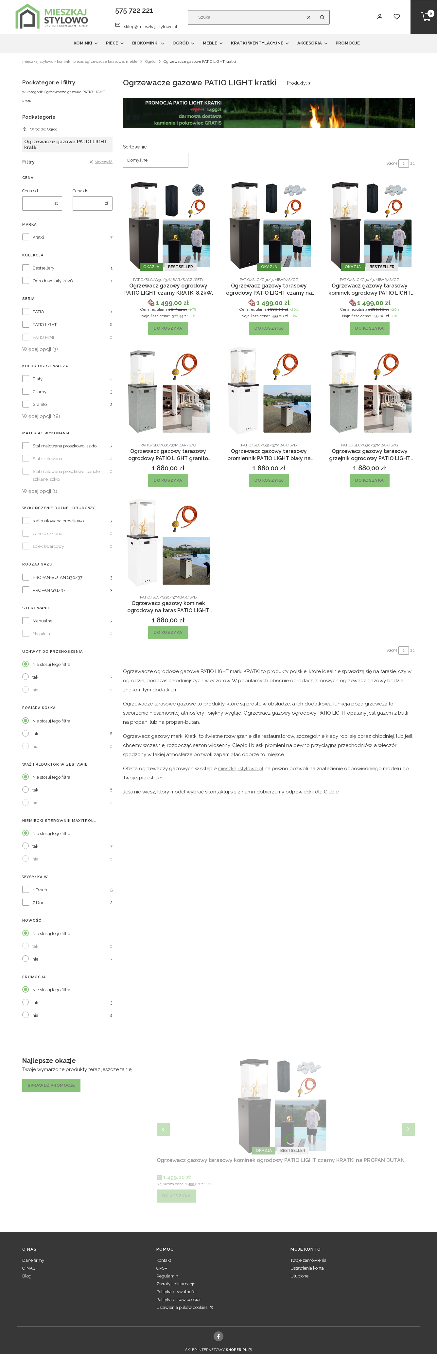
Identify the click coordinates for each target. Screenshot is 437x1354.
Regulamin (167, 1276)
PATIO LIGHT (45, 324)
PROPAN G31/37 (49, 590)
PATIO (38, 311)
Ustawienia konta (307, 1268)
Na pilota (41, 633)
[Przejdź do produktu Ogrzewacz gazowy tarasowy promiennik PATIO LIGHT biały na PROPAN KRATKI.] (269, 390)
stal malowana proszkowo (58, 520)
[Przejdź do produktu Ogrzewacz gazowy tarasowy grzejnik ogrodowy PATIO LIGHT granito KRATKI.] (369, 390)
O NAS (28, 1268)
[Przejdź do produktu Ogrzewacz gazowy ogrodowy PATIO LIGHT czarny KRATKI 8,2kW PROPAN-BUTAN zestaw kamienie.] (168, 225)
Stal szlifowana (47, 458)
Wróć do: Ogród (40, 129)
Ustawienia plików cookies (182, 1307)
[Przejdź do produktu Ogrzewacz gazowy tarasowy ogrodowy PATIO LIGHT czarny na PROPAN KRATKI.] (269, 225)
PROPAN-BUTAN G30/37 (57, 577)
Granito (40, 404)
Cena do (80, 190)
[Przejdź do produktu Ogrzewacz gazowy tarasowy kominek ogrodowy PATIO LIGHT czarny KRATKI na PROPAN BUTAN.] (369, 225)
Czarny (39, 391)
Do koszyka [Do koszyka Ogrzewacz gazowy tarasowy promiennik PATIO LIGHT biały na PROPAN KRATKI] (268, 480)
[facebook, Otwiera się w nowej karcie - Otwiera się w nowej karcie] (218, 1336)
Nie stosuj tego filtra (51, 664)
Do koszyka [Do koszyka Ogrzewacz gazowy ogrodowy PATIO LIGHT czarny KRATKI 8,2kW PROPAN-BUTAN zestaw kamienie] (168, 328)
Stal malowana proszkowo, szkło (64, 445)
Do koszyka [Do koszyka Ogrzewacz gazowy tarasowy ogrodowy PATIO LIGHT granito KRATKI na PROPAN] (168, 480)
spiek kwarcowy (48, 546)
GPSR (161, 1268)
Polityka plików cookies (178, 1299)
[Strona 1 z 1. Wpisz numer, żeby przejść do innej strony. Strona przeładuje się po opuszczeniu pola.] (403, 163)
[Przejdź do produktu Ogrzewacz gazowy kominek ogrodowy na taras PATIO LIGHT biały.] (168, 542)
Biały (38, 378)
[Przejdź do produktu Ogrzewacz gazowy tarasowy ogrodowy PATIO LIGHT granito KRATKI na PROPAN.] (168, 390)
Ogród (150, 61)
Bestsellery (43, 268)
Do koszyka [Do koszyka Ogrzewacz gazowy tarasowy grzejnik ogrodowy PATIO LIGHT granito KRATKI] (369, 480)
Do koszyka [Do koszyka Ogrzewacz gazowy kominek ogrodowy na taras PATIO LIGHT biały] (168, 632)
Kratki (38, 237)
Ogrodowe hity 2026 (53, 280)
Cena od (30, 190)
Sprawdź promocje (51, 1085)
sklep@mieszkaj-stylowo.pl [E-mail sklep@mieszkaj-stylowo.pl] (150, 26)
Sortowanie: (135, 146)
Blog (26, 1276)
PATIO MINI (43, 337)
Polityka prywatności (176, 1291)
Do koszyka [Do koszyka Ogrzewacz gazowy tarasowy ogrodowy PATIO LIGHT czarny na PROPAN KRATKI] (268, 328)
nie (35, 689)
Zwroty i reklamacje (175, 1283)
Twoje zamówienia (308, 1260)
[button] (322, 17)
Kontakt (163, 1260)
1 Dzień (40, 889)
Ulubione (299, 1276)
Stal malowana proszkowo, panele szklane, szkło (66, 475)
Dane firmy (33, 1260)
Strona (391, 163)
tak (35, 677)
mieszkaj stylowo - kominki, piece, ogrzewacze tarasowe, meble (79, 61)
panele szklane (47, 533)
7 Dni (38, 902)
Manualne (42, 620)
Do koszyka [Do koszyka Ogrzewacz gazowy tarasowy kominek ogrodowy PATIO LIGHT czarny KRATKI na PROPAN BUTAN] (369, 328)
